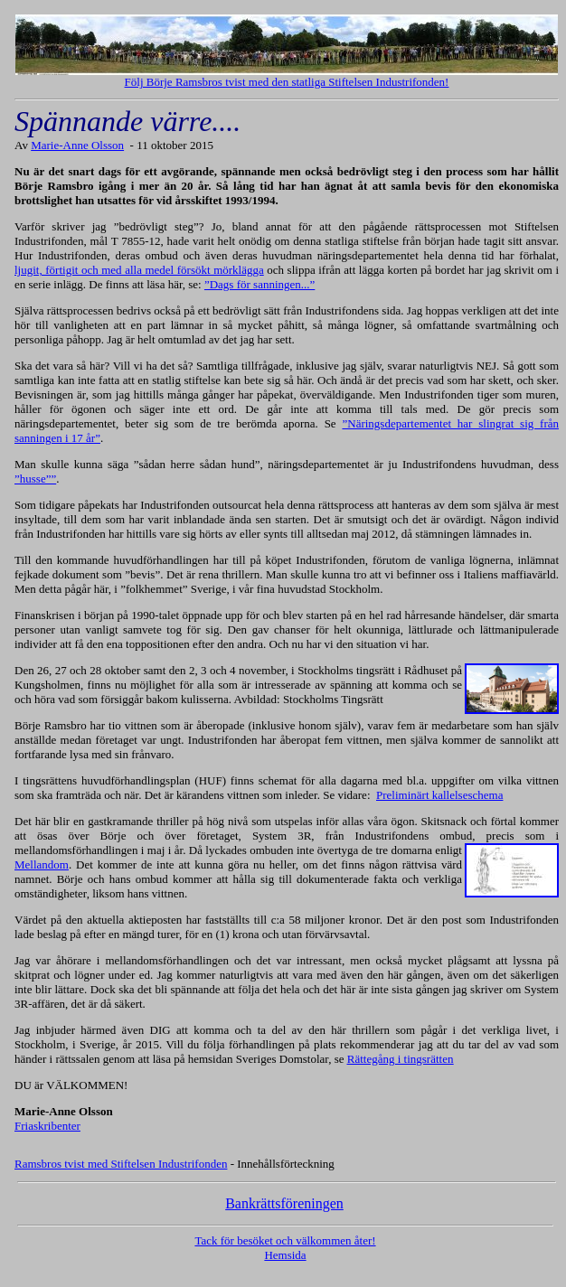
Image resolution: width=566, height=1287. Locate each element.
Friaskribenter (47, 1125)
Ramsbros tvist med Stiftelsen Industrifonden (120, 1163)
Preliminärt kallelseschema (439, 795)
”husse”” (35, 478)
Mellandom (41, 864)
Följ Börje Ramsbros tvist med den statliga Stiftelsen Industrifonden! (287, 82)
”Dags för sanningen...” (259, 284)
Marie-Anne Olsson (77, 145)
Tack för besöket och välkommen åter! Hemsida (284, 1248)
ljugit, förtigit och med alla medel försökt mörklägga (139, 270)
